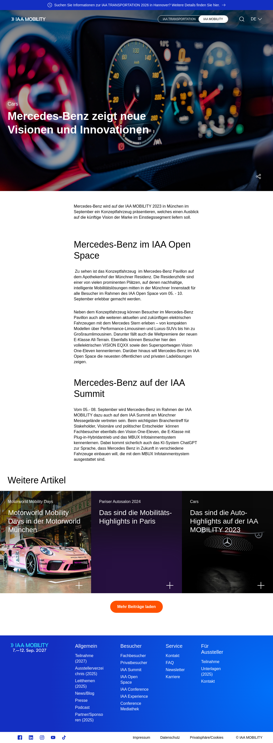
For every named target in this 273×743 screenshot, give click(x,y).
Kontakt (172, 656)
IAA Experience (134, 696)
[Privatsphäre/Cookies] (206, 737)
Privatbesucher (133, 663)
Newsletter (175, 670)
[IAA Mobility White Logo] (27, 19)
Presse (81, 700)
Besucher (92, 19)
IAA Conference (134, 689)
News (111, 19)
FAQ (170, 663)
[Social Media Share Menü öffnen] (258, 176)
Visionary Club (135, 19)
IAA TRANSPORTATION (179, 19)
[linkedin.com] (31, 737)
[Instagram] (42, 737)
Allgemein (86, 646)
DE (256, 19)
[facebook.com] (20, 737)
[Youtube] (53, 737)
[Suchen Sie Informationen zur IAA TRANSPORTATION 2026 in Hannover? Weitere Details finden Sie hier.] (136, 5)
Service (174, 646)
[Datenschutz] (170, 737)
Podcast (82, 707)
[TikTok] (64, 737)
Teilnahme (210, 662)
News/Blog (84, 693)
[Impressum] (141, 737)
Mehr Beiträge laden (136, 607)
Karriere (173, 677)
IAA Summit (130, 670)
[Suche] (242, 19)
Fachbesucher (133, 656)
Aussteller (69, 19)
